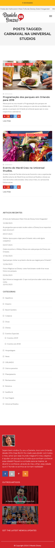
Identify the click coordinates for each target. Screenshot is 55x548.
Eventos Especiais (11, 135)
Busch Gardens (11, 310)
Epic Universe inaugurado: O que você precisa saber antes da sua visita (27, 280)
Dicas (7, 322)
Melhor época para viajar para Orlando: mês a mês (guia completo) (24, 239)
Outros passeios (11, 368)
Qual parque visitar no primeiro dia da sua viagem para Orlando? (27, 260)
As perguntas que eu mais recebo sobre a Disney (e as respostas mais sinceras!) (27, 228)
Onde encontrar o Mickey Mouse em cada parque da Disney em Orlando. (26, 250)
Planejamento (10, 374)
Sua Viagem (9, 398)
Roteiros (8, 386)
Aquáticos (9, 298)
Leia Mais (7, 121)
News (22, 135)
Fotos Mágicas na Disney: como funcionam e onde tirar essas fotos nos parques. (26, 269)
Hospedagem (10, 350)
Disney (9, 64)
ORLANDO (29, 64)
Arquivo (8, 304)
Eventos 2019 (12, 338)
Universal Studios (41, 135)
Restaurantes (10, 380)
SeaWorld (9, 392)
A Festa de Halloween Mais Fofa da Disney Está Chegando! (25, 219)
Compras (8, 316)
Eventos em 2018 (19, 64)
